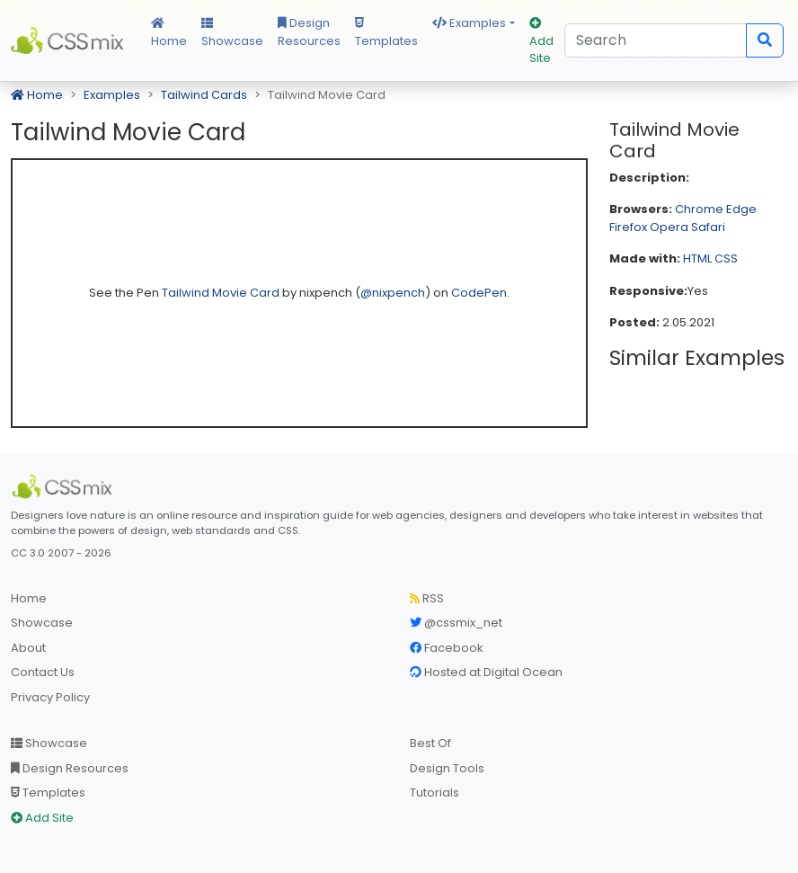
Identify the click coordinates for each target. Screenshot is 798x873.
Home (169, 33)
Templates (386, 33)
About (28, 647)
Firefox (628, 227)
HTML (697, 258)
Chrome (699, 209)
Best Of (430, 743)
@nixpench (392, 292)
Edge (741, 209)
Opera (669, 227)
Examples (469, 22)
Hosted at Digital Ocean (486, 672)
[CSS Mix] (65, 486)
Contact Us (43, 672)
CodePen (479, 292)
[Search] (655, 40)
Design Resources (309, 31)
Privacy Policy (50, 697)
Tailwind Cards (204, 94)
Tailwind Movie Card (222, 292)
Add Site (541, 42)
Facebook (446, 647)
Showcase (232, 33)
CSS (726, 258)
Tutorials (434, 792)
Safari (708, 227)
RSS (427, 598)
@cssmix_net (456, 622)
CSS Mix (70, 40)
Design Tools (447, 768)
